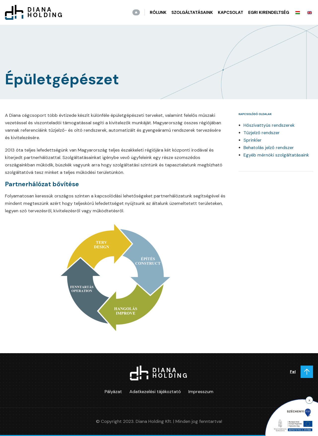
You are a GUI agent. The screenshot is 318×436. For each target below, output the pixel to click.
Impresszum (200, 392)
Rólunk (158, 12)
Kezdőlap (136, 12)
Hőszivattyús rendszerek (269, 125)
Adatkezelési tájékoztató (155, 392)
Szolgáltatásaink (192, 12)
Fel (293, 371)
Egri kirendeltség (268, 12)
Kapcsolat (230, 12)
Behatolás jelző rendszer (268, 148)
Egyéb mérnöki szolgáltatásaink (276, 155)
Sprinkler (252, 140)
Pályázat (113, 392)
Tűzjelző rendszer (261, 133)
